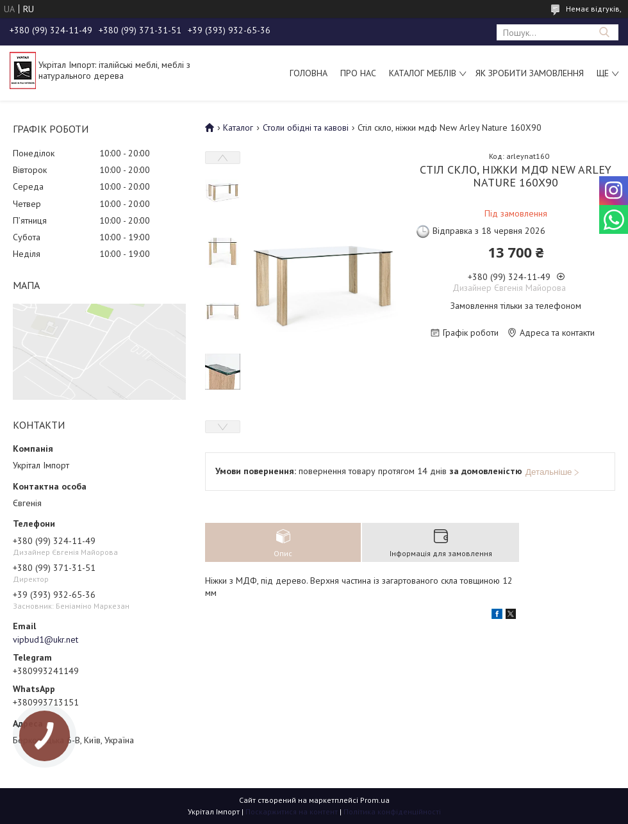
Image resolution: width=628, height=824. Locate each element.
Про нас (358, 73)
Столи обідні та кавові (306, 127)
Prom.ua (375, 800)
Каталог (238, 127)
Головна (308, 73)
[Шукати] (604, 32)
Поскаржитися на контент (291, 811)
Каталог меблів (422, 73)
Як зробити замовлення (529, 73)
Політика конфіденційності (392, 811)
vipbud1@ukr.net (45, 639)
